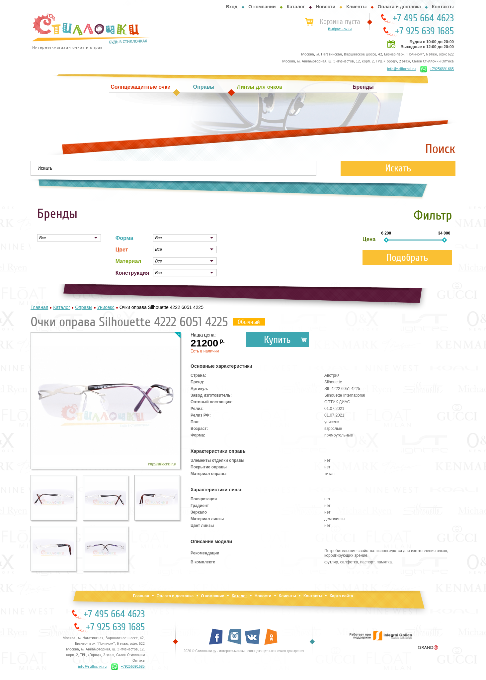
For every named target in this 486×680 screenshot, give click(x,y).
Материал (128, 261)
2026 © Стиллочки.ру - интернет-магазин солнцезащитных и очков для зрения (244, 651)
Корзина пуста (340, 21)
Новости (325, 6)
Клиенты (356, 6)
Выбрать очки (340, 29)
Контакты (443, 6)
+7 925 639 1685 (424, 31)
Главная (141, 596)
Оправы (203, 87)
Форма (124, 238)
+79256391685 (437, 69)
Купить (277, 339)
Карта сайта (341, 596)
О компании (262, 6)
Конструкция (132, 273)
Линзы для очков (260, 87)
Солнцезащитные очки (140, 87)
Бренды (363, 87)
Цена (369, 239)
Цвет (122, 249)
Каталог (296, 6)
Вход (231, 6)
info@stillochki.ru (401, 69)
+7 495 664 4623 (423, 18)
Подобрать (407, 257)
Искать (398, 168)
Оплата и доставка (399, 6)
